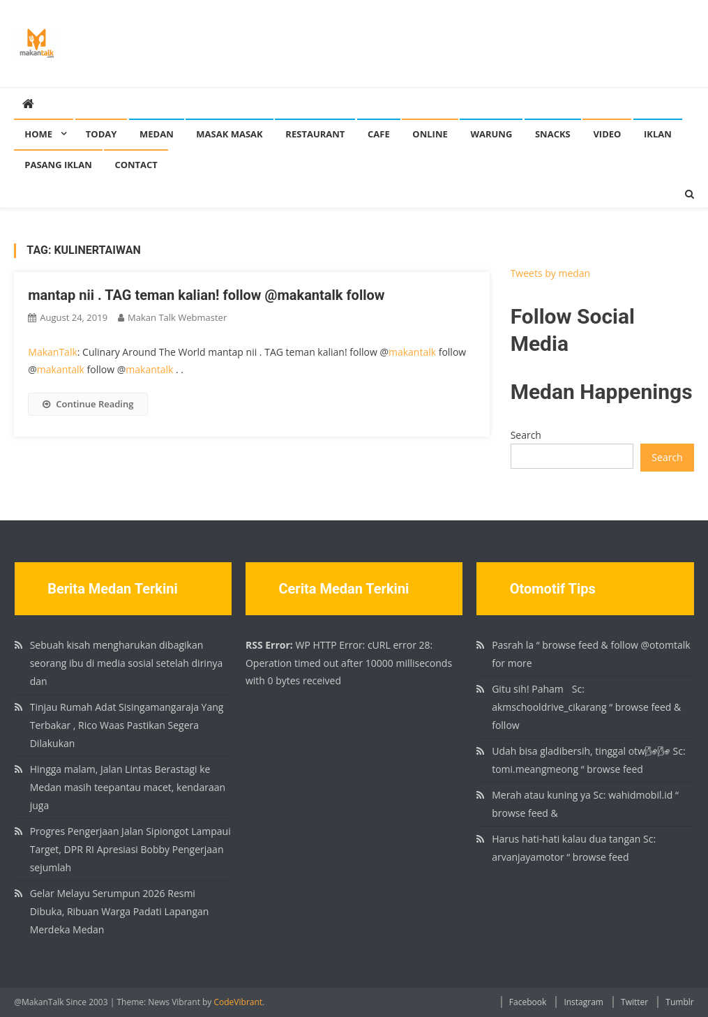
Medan (157, 134)
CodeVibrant (238, 1002)
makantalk (412, 352)
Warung (491, 134)
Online (429, 134)
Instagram (583, 1002)
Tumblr (679, 1002)
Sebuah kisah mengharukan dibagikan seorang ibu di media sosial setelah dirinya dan (126, 663)
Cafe (379, 134)
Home (38, 134)
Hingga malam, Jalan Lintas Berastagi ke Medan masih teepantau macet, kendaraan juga (127, 787)
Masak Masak (229, 134)
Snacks (553, 134)
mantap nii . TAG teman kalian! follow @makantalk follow (206, 295)
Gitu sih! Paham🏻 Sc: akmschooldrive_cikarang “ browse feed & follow (586, 707)
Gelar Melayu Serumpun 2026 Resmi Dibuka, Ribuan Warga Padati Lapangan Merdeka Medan (119, 911)
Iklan (658, 134)
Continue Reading (88, 404)
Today (101, 134)
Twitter (634, 1002)
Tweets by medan (551, 273)
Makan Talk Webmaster (177, 317)
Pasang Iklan (57, 164)
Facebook (527, 1002)
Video (607, 134)
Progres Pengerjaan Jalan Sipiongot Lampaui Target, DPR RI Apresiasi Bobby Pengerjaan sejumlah (130, 849)
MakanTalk (52, 352)
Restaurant (315, 134)
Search (526, 435)
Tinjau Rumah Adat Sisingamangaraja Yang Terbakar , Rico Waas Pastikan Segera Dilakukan (127, 725)
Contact (136, 164)
